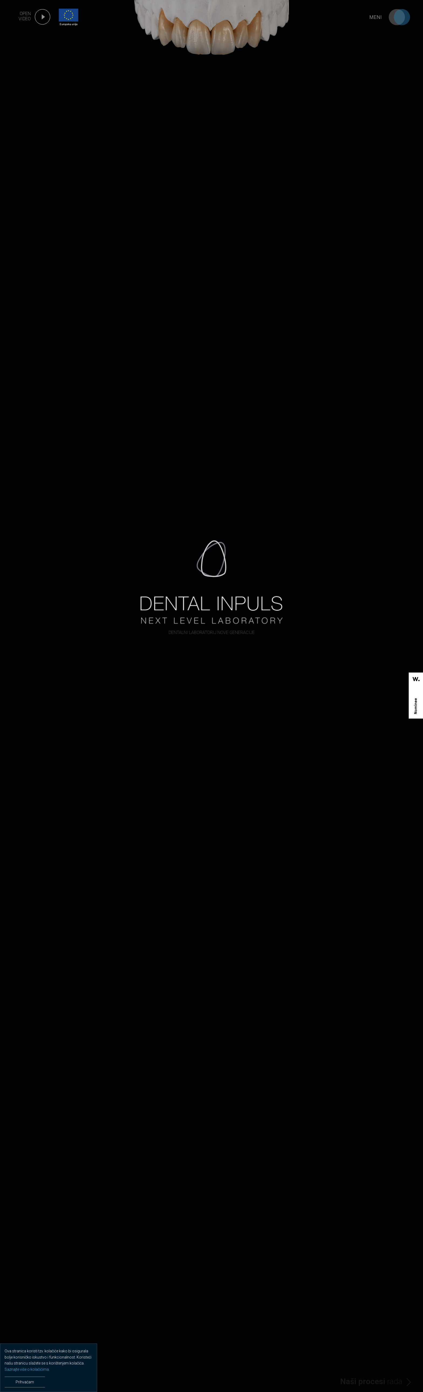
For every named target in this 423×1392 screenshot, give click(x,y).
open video (25, 16)
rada (371, 1381)
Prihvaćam (25, 1382)
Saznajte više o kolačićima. (27, 1369)
